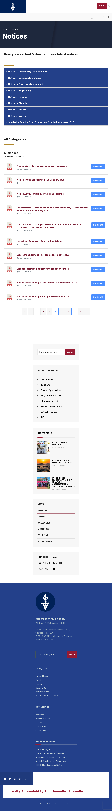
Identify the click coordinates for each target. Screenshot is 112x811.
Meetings (64, 16)
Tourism (79, 16)
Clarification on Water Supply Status (62, 460)
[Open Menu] (109, 6)
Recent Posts (45, 432)
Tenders (45, 384)
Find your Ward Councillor (47, 694)
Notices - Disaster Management (25, 83)
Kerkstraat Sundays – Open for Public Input (40, 240)
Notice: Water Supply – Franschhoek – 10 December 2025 (47, 282)
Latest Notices (49, 411)
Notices (20, 16)
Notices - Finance (17, 96)
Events (34, 16)
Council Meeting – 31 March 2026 (62, 442)
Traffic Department (51, 405)
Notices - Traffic (17, 108)
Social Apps (93, 17)
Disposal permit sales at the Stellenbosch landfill (43, 268)
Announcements (45, 803)
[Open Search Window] (54, 568)
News (7, 16)
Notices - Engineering (20, 89)
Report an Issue (42, 718)
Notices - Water (17, 115)
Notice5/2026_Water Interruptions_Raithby (40, 193)
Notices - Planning (18, 102)
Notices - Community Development (27, 70)
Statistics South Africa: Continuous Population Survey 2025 (41, 121)
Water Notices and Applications (50, 752)
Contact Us (40, 729)
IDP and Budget (42, 748)
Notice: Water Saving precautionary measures (42, 165)
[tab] (56, 71)
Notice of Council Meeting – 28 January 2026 (40, 179)
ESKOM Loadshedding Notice (49, 764)
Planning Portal (49, 400)
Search (70, 351)
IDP (42, 416)
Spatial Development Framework (50, 760)
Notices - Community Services (24, 77)
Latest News (41, 675)
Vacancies (49, 16)
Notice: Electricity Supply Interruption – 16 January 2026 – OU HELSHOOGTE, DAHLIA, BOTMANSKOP (49, 225)
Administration (42, 691)
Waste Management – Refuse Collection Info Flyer (43, 254)
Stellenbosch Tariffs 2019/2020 (50, 756)
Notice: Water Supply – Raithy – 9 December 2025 (43, 295)
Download (98, 166)
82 (81, 310)
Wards (68, 803)
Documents (47, 378)
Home (5, 29)
